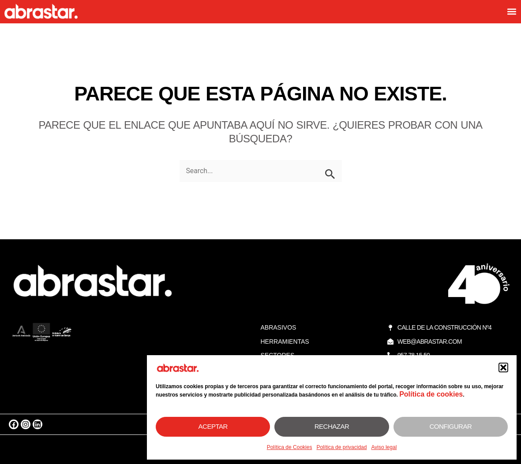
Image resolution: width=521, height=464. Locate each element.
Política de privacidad (341, 447)
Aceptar (213, 426)
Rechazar (332, 426)
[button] (503, 367)
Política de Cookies (289, 447)
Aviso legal (384, 447)
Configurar (450, 426)
